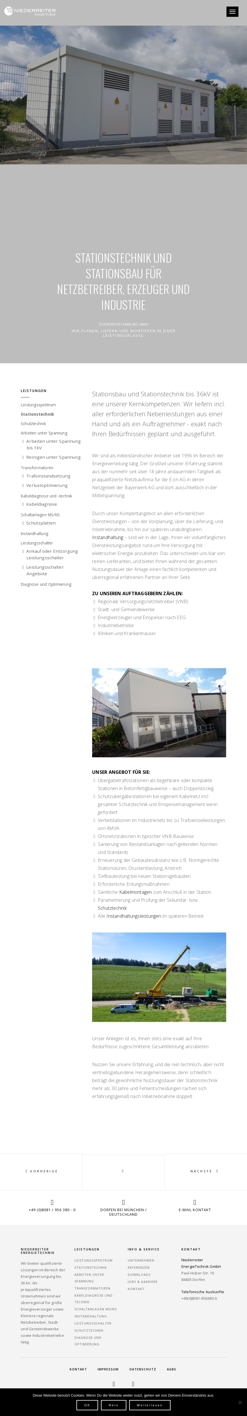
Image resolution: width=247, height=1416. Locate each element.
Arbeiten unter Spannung (48, 433)
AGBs (171, 1369)
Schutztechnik (36, 424)
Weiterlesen (150, 1405)
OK (87, 1405)
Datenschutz (142, 1369)
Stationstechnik (39, 414)
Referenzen (139, 1267)
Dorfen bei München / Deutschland (123, 1212)
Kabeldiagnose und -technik (50, 496)
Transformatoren (39, 468)
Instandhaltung (37, 533)
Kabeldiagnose (42, 504)
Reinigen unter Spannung (54, 457)
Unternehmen (141, 1260)
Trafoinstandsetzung (49, 476)
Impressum (108, 1369)
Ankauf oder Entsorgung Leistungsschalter (52, 554)
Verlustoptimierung (47, 485)
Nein (114, 1405)
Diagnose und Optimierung (49, 584)
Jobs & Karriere (143, 1282)
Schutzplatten (41, 523)
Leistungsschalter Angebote (45, 570)
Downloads (139, 1274)
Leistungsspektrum (41, 405)
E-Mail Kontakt (195, 1209)
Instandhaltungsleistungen (133, 916)
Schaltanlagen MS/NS (43, 515)
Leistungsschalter (39, 543)
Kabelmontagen (135, 892)
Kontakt (136, 1289)
